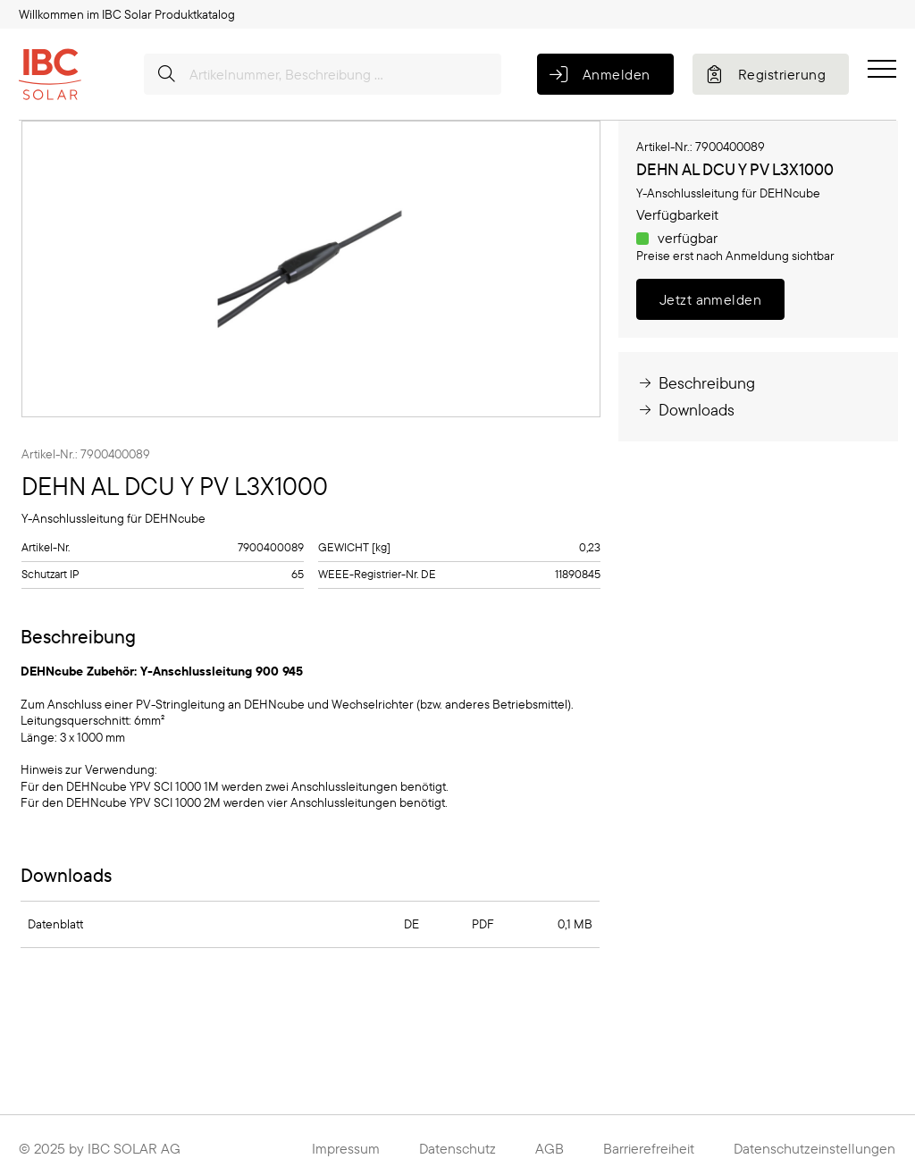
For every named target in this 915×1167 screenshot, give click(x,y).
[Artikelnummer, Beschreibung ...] (322, 74)
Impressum (346, 1148)
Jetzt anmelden (710, 299)
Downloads (685, 409)
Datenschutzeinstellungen (814, 1148)
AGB (549, 1148)
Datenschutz (457, 1148)
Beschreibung (695, 383)
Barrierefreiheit (648, 1148)
